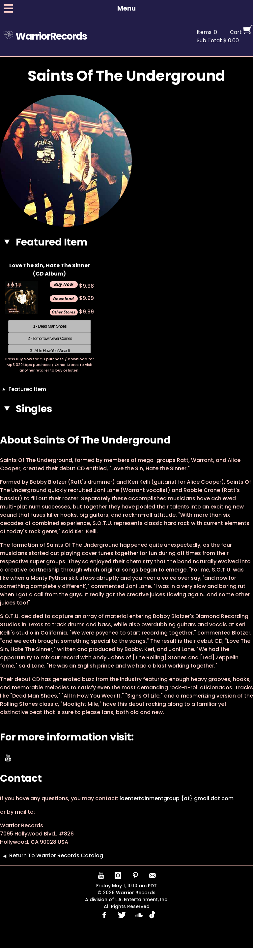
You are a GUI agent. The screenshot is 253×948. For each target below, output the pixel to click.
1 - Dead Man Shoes (49, 326)
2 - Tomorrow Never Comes (50, 338)
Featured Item (23, 389)
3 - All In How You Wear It (50, 350)
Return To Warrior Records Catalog (51, 855)
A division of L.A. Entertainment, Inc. (126, 899)
